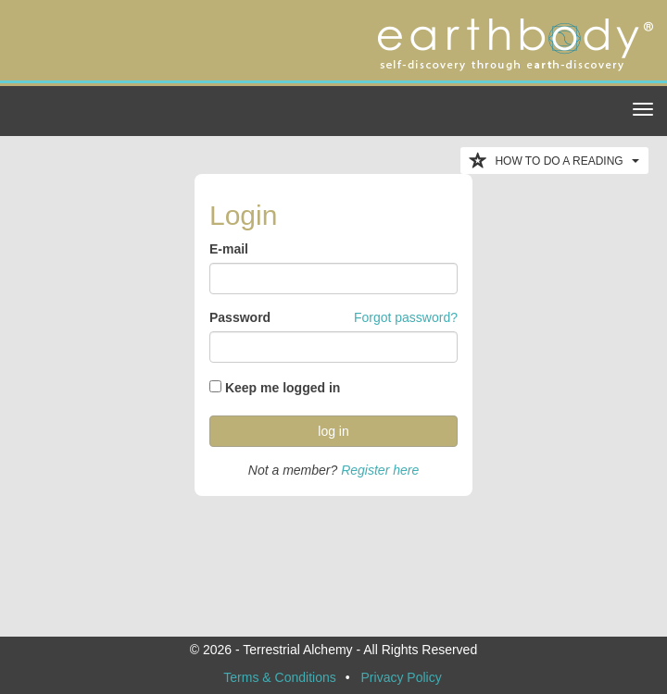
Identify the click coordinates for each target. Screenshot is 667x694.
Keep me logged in (282, 387)
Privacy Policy (401, 677)
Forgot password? (406, 317)
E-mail (228, 249)
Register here (380, 470)
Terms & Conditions (279, 677)
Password (240, 317)
